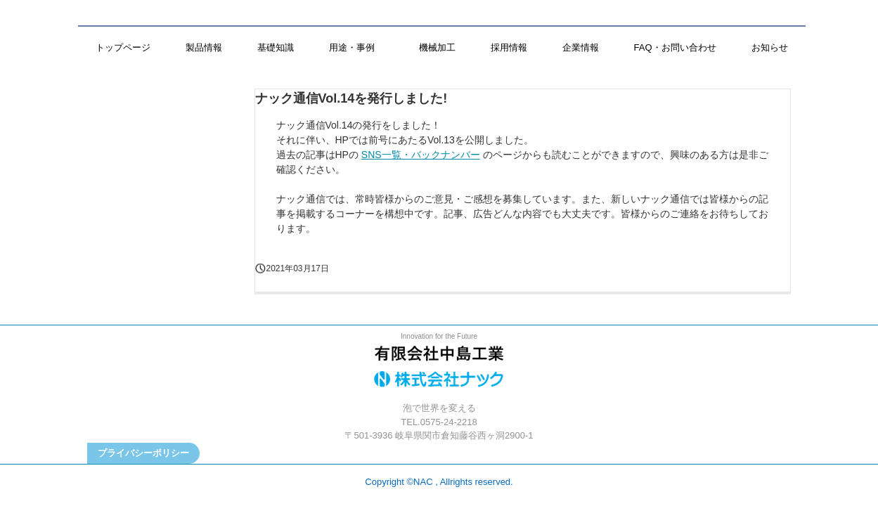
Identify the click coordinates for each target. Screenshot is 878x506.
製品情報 (204, 47)
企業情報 (580, 47)
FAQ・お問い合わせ (675, 47)
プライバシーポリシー (143, 453)
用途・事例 (356, 47)
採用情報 (509, 47)
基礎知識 (275, 47)
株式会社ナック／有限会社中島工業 (439, 370)
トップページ (123, 47)
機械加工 (437, 47)
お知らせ (769, 47)
